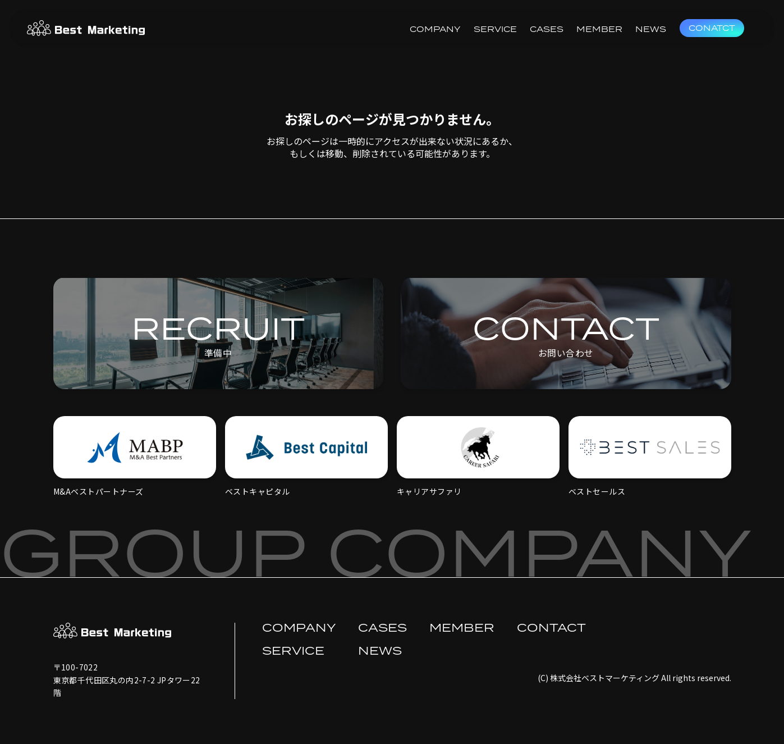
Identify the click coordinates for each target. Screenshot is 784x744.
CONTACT (551, 627)
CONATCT (712, 27)
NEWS (650, 29)
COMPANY (435, 29)
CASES (546, 29)
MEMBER (599, 29)
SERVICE (495, 29)
